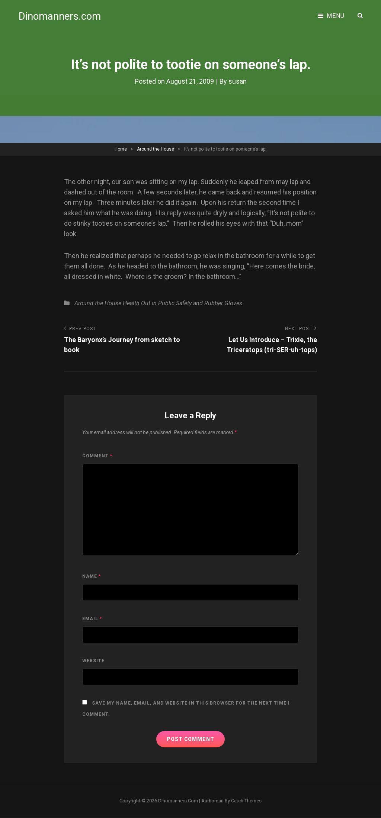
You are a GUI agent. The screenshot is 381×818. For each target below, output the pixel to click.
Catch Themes (246, 800)
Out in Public (158, 303)
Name (91, 576)
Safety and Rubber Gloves (209, 303)
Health (131, 303)
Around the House (155, 148)
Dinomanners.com (60, 16)
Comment (97, 455)
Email (92, 618)
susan (237, 81)
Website (93, 660)
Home (121, 148)
